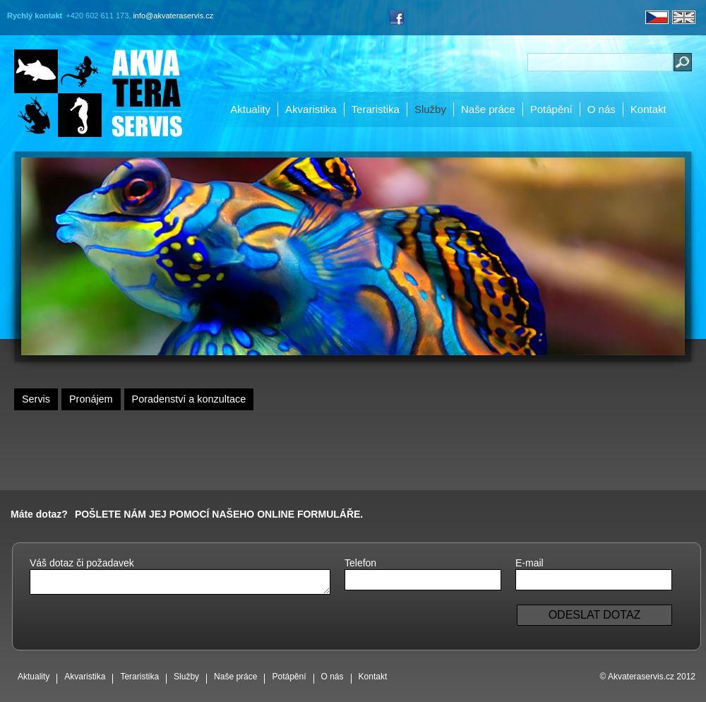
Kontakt (648, 109)
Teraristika (376, 109)
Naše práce (488, 109)
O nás (601, 109)
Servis (36, 399)
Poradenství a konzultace (189, 399)
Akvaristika (311, 109)
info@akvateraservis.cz (173, 15)
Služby (430, 109)
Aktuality (250, 109)
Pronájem (91, 399)
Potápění (551, 109)
